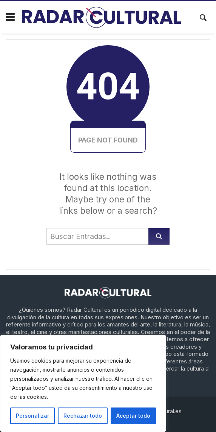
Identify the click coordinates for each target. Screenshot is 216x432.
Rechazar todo (82, 415)
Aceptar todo (133, 415)
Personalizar (32, 415)
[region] (83, 383)
